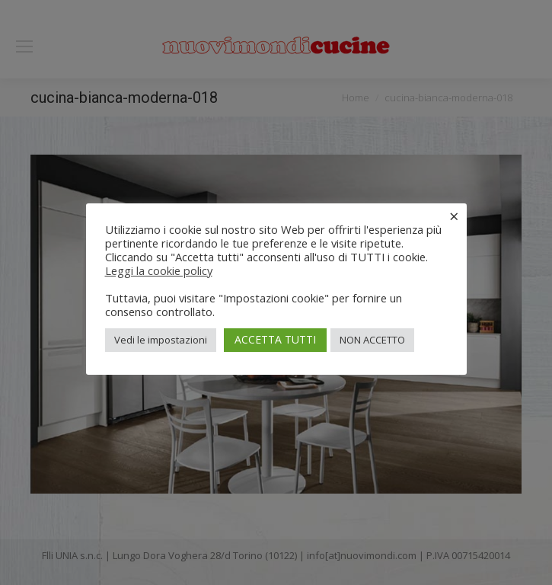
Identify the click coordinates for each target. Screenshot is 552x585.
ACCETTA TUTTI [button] (275, 339)
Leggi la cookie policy (158, 270)
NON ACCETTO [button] (372, 340)
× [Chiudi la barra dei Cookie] (454, 215)
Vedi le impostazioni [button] (160, 340)
